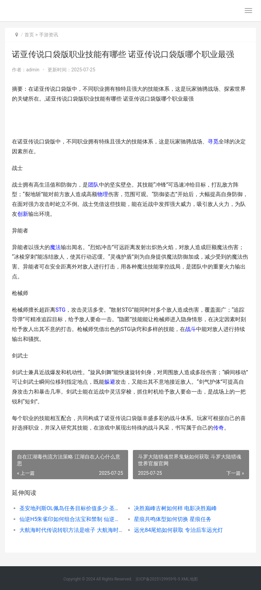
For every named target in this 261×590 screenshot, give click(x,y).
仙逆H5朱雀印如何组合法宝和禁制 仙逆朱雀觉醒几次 (71, 519)
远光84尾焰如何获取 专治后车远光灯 (178, 530)
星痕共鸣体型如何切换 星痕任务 (172, 519)
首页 (29, 34)
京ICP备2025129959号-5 (157, 579)
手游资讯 (48, 34)
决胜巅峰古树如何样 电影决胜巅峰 (175, 508)
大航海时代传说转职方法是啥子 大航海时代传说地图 (71, 530)
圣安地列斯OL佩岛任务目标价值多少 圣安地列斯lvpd (71, 508)
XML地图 (189, 579)
